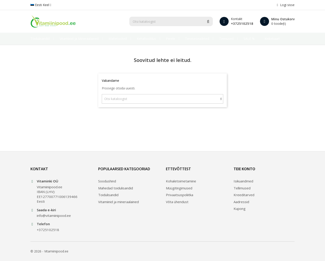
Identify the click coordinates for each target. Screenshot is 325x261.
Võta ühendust (177, 202)
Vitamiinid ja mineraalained (118, 202)
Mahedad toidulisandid (115, 188)
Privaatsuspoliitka (179, 195)
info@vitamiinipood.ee (54, 215)
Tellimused (242, 188)
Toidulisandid (108, 195)
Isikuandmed (243, 181)
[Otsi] (171, 21)
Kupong (240, 208)
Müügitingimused (179, 188)
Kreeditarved (244, 195)
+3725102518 (242, 23)
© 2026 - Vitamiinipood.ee (49, 251)
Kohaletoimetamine (181, 181)
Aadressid (241, 202)
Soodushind (107, 181)
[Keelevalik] (40, 5)
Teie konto (244, 168)
